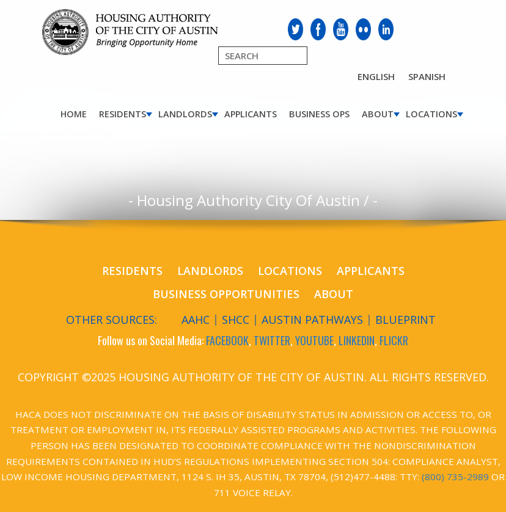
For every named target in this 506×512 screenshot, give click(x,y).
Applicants (250, 114)
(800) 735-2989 (455, 476)
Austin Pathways (312, 319)
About (378, 114)
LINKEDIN (357, 340)
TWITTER (272, 340)
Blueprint (405, 319)
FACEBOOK (227, 340)
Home (74, 114)
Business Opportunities (226, 294)
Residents (122, 114)
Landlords (185, 114)
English (376, 76)
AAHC (196, 319)
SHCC (235, 319)
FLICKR (394, 340)
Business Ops (319, 114)
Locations (431, 114)
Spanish (427, 76)
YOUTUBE (314, 340)
